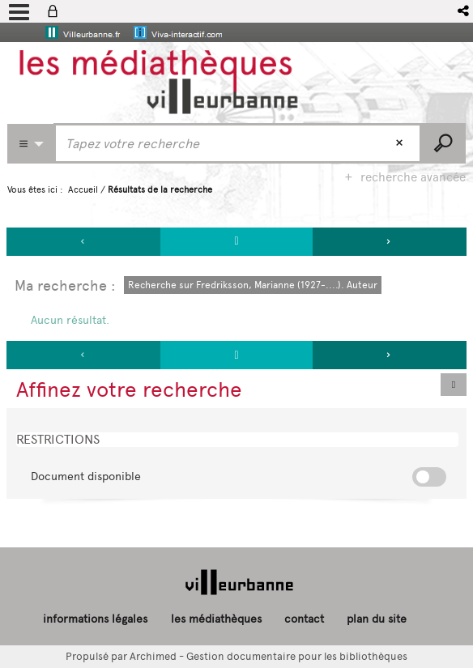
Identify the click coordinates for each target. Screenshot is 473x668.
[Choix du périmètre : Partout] (30, 144)
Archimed (153, 656)
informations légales (95, 619)
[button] (464, 11)
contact (304, 619)
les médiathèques (216, 619)
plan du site (377, 619)
